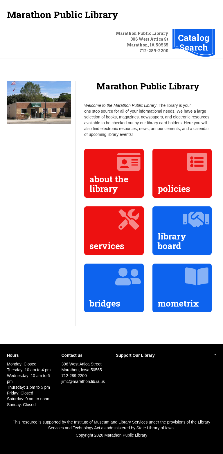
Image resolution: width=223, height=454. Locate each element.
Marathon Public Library (62, 14)
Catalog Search (194, 42)
